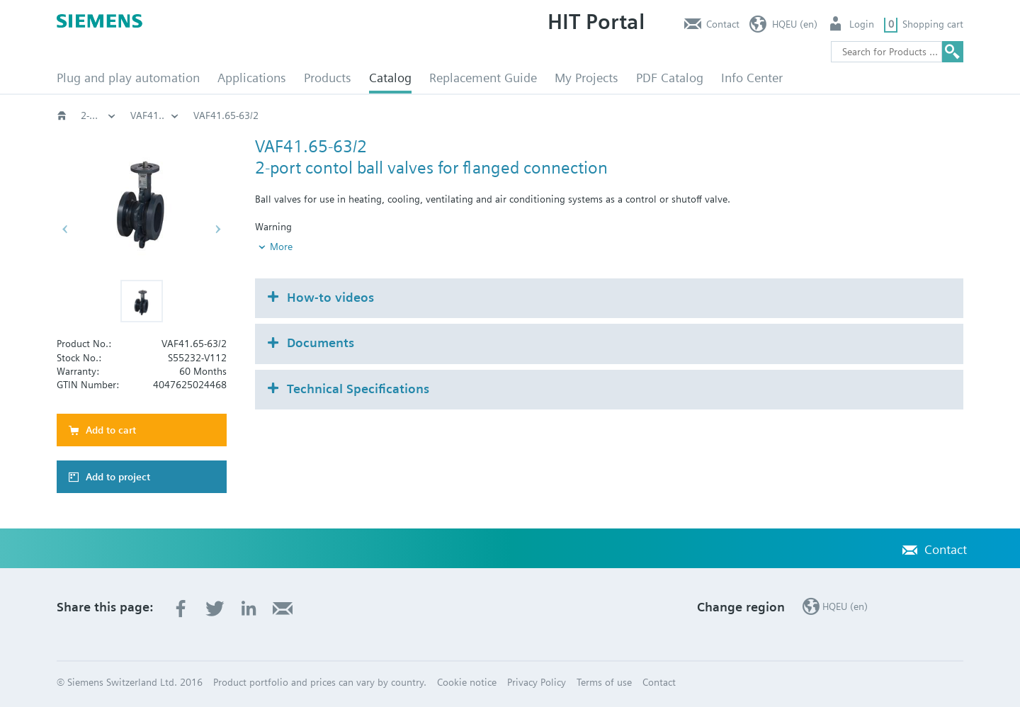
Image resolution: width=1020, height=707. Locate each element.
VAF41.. (754, 115)
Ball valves (561, 115)
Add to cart (111, 430)
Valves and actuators (376, 115)
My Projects (586, 77)
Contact (723, 24)
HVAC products (113, 115)
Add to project (118, 476)
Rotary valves (479, 115)
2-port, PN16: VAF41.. (660, 115)
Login (861, 24)
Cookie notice (467, 682)
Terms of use (604, 682)
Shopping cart (932, 24)
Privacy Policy (536, 682)
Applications (251, 77)
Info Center (752, 77)
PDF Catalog (669, 77)
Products (327, 77)
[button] (141, 301)
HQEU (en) (794, 24)
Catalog (390, 77)
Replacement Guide (483, 77)
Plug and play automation (128, 77)
